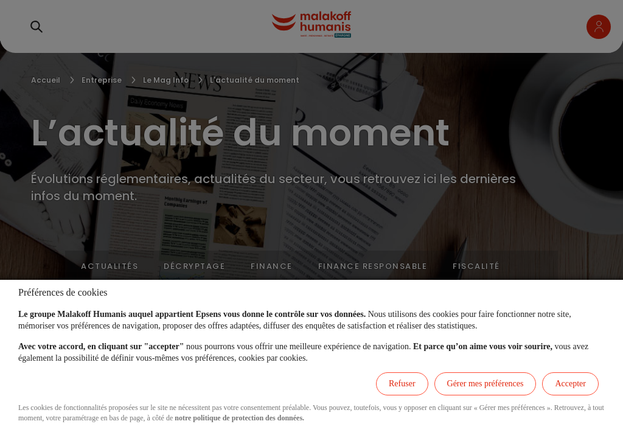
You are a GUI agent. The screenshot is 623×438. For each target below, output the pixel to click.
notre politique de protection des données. (239, 418)
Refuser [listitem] (402, 383)
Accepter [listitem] (570, 383)
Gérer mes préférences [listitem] (485, 383)
